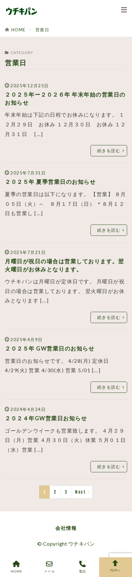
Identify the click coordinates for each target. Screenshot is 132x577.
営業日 (42, 29)
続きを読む (109, 150)
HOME (18, 29)
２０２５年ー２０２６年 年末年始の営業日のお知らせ (65, 98)
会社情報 (66, 528)
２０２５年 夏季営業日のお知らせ (50, 182)
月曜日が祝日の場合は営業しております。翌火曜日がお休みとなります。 (64, 265)
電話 (82, 567)
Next (80, 492)
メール (49, 567)
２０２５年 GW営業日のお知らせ (49, 348)
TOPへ (115, 566)
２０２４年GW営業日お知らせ (46, 418)
